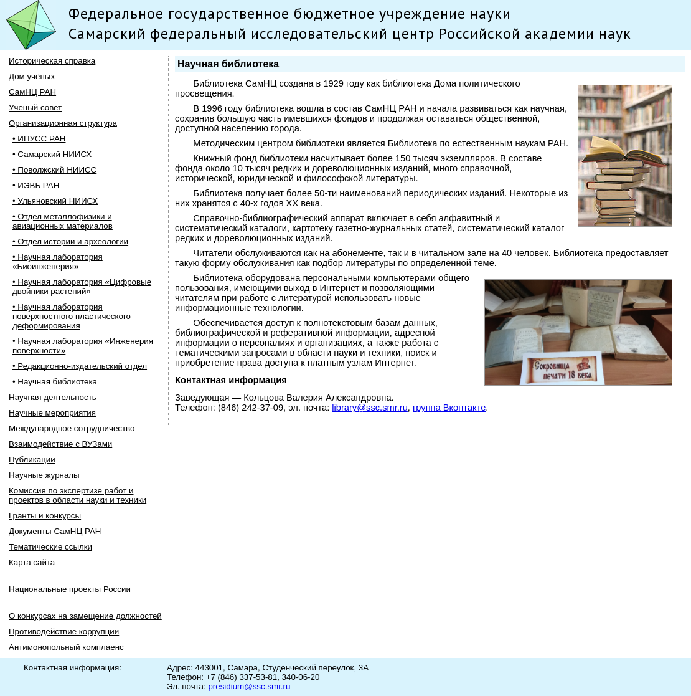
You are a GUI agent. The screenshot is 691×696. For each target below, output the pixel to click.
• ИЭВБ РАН (35, 185)
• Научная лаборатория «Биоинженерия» (57, 261)
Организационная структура (63, 123)
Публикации (32, 459)
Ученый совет (35, 107)
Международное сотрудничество (71, 428)
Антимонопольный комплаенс (66, 647)
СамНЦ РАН (32, 92)
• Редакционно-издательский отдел (79, 366)
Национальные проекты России (70, 589)
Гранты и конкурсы (45, 515)
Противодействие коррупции (64, 631)
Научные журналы (44, 475)
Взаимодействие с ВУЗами (60, 444)
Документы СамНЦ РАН (55, 531)
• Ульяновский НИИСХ (55, 201)
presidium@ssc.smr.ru (249, 686)
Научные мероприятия (52, 412)
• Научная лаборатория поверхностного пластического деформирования (71, 316)
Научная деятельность (52, 397)
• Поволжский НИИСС (54, 169)
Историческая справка (52, 60)
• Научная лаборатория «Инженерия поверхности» (82, 345)
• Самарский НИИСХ (52, 154)
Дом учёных (32, 76)
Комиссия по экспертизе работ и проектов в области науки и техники (77, 495)
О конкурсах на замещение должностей (85, 616)
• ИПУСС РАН (38, 138)
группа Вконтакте (449, 407)
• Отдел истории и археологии (70, 241)
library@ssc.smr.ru (370, 407)
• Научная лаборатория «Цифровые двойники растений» (81, 286)
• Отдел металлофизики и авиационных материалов (62, 221)
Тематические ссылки (50, 546)
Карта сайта (32, 562)
